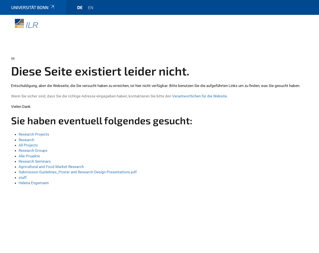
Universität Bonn (33, 7)
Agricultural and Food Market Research (51, 166)
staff (23, 177)
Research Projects (34, 134)
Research (26, 140)
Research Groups (33, 150)
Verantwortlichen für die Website (199, 96)
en (90, 7)
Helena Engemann (34, 183)
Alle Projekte (29, 156)
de (79, 7)
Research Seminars (35, 161)
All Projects (28, 145)
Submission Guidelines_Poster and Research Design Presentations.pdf (78, 172)
